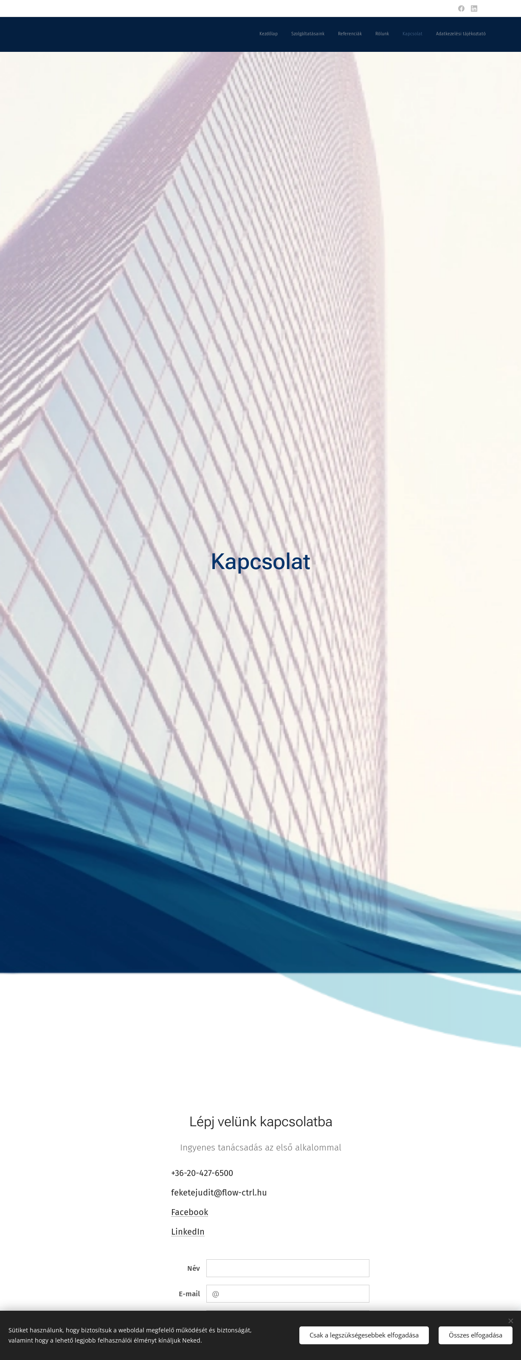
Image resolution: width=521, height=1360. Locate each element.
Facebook (189, 1212)
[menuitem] (420, 34)
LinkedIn (188, 1232)
